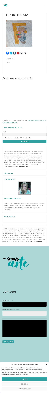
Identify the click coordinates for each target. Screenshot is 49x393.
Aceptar (24, 379)
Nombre (7, 300)
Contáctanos (8, 341)
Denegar (24, 384)
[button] (46, 364)
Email (4, 132)
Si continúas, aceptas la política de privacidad (18, 138)
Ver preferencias (24, 389)
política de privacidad (25, 166)
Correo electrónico (10, 309)
